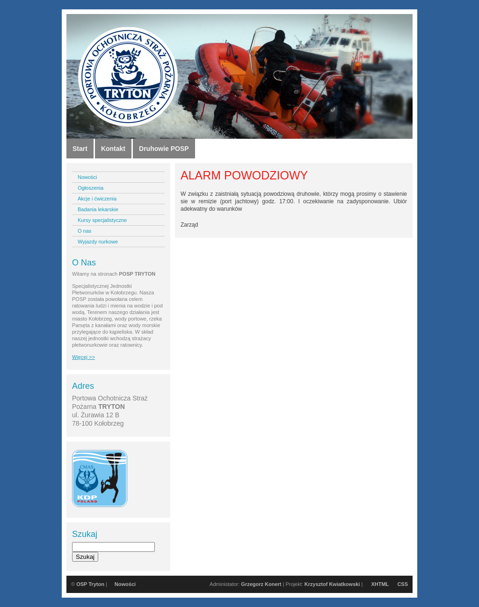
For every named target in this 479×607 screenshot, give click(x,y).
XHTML (380, 584)
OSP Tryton (90, 584)
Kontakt (113, 148)
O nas (84, 231)
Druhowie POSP (164, 148)
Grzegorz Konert (261, 584)
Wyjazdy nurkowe (98, 241)
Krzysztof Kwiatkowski (332, 584)
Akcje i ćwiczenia (97, 198)
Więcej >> (83, 357)
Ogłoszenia (90, 188)
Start (80, 148)
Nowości (87, 177)
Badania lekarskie (98, 209)
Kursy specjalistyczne (102, 220)
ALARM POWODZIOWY (244, 175)
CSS (402, 584)
